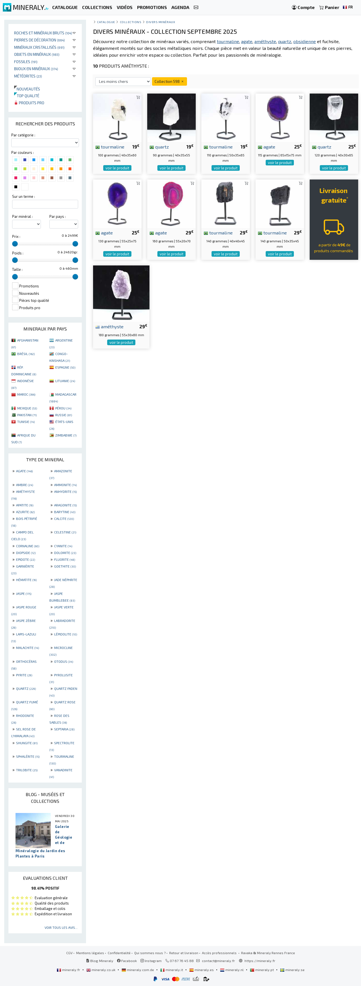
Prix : (16, 236)
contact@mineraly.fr (218, 961)
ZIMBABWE (65, 435)
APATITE (24, 505)
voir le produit (117, 168)
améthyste (109, 326)
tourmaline (109, 146)
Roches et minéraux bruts (43, 32)
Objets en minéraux (37, 54)
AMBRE (24, 485)
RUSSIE (63, 415)
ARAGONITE (65, 505)
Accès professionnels (219, 953)
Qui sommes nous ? (150, 953)
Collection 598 (169, 81)
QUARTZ (26, 688)
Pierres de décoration (39, 39)
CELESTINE (65, 532)
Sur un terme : (23, 196)
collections (131, 22)
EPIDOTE (25, 559)
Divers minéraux (160, 22)
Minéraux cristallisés (39, 47)
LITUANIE (65, 381)
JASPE (23, 593)
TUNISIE (26, 422)
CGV (69, 953)
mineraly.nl (232, 970)
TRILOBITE (27, 770)
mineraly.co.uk (101, 970)
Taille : (17, 269)
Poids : (17, 253)
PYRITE (24, 675)
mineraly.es (202, 970)
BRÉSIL (26, 354)
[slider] (15, 244)
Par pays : (57, 216)
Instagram (151, 961)
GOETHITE (65, 566)
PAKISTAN (27, 415)
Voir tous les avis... (61, 927)
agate (266, 146)
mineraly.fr (69, 970)
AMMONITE (65, 485)
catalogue (106, 22)
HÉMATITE (26, 580)
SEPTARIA (64, 729)
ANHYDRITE (65, 491)
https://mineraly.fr (260, 961)
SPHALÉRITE (27, 756)
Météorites (28, 76)
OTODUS (63, 661)
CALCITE (64, 518)
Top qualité (26, 95)
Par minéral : (22, 216)
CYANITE (63, 546)
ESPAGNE (65, 367)
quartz (159, 146)
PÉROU (63, 408)
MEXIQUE (27, 408)
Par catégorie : (23, 135)
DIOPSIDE (26, 553)
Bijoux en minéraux (36, 68)
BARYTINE (64, 512)
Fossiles (26, 61)
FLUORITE (64, 559)
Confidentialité (119, 953)
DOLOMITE (65, 553)
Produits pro (29, 102)
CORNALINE (27, 546)
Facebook (127, 961)
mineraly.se (292, 970)
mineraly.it (172, 970)
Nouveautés (27, 89)
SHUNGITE (27, 743)
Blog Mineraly (99, 961)
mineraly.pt (262, 970)
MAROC (26, 394)
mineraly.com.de (138, 970)
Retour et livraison (183, 953)
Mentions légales (90, 953)
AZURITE (25, 512)
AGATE (24, 471)
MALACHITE (27, 648)
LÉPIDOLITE (65, 634)
